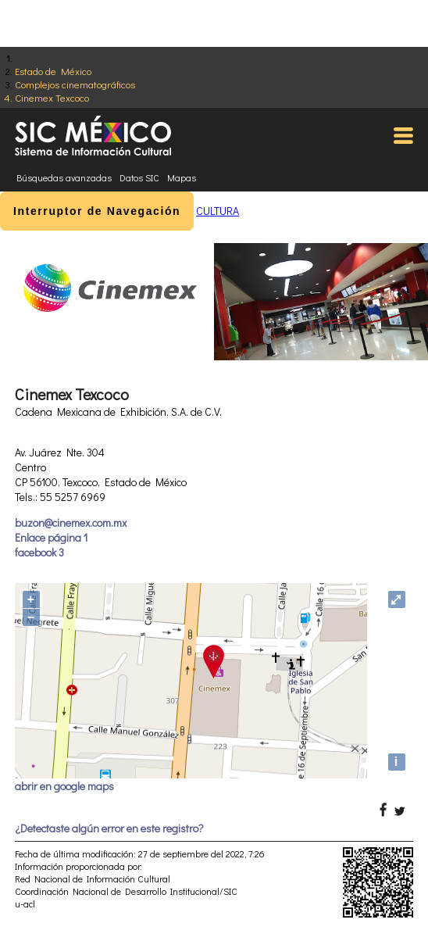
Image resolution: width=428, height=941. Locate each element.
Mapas (181, 177)
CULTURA (217, 210)
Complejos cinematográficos (75, 84)
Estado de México (53, 70)
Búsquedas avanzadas (64, 177)
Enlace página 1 (51, 537)
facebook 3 (39, 552)
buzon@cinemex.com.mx (71, 522)
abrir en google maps (64, 785)
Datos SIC (139, 177)
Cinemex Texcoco (52, 97)
